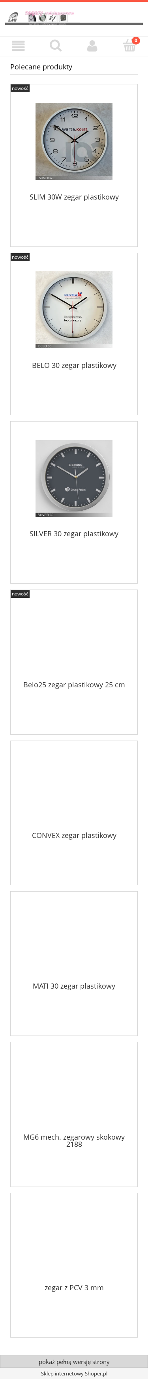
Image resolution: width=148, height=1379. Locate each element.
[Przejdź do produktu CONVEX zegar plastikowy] (74, 788)
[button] (18, 46)
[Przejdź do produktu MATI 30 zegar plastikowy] (74, 939)
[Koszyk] (129, 45)
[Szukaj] (55, 45)
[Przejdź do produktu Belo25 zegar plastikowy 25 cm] (74, 638)
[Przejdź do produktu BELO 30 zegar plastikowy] (74, 309)
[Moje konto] (92, 46)
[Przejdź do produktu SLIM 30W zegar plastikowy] (74, 141)
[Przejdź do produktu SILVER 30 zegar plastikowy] (74, 478)
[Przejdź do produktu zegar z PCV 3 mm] (74, 1241)
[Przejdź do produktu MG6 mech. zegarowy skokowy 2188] (74, 1090)
